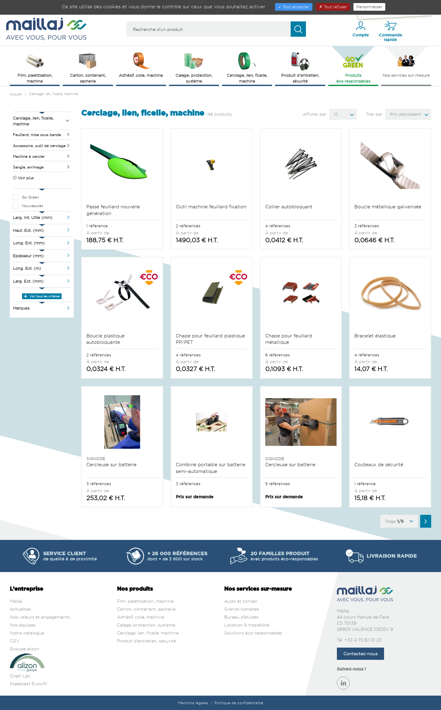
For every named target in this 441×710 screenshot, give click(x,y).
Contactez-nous (360, 653)
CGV (15, 640)
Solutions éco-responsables (253, 632)
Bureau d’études (241, 616)
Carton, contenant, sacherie (146, 608)
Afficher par (314, 114)
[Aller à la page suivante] (425, 521)
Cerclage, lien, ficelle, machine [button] (247, 67)
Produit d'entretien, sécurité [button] (300, 67)
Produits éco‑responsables (353, 67)
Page (399, 521)
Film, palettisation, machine (145, 601)
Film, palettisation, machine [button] (34, 67)
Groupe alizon (24, 648)
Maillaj (16, 601)
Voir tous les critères (42, 296)
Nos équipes (23, 624)
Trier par (374, 114)
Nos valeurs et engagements (40, 616)
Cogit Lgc (20, 675)
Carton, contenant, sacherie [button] (88, 67)
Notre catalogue (27, 632)
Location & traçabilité (246, 624)
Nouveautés (32, 205)
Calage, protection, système (146, 624)
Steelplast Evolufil (28, 683)
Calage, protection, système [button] (193, 67)
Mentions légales (193, 703)
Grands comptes (241, 608)
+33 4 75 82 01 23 (363, 639)
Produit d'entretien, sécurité (146, 640)
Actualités (20, 608)
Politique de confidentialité (238, 703)
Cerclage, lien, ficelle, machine (148, 632)
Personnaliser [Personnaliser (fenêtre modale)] (369, 6)
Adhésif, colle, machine (140, 616)
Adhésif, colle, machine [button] (141, 64)
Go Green (30, 197)
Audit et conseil (240, 601)
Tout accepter (293, 6)
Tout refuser (333, 6)
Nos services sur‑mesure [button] (406, 64)
